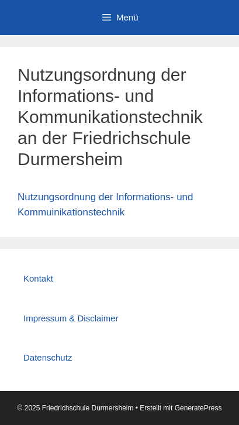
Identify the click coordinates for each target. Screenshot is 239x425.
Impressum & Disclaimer (71, 318)
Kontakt (38, 278)
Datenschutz (47, 357)
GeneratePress (198, 408)
